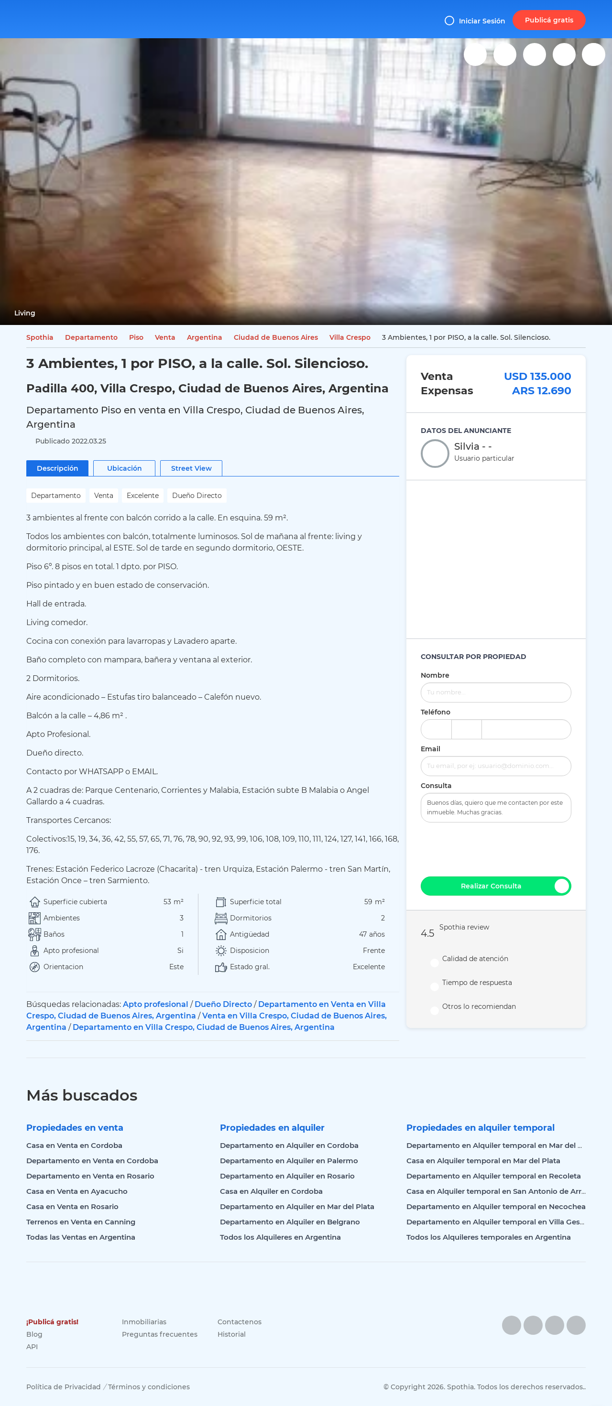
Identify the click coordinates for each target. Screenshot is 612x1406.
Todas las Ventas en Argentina (80, 1237)
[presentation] (496, 848)
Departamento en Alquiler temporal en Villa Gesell (497, 1221)
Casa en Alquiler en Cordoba (271, 1191)
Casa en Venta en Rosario (72, 1206)
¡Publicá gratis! (52, 1322)
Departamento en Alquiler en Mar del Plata (297, 1206)
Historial (232, 1334)
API (32, 1346)
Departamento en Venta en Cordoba (92, 1160)
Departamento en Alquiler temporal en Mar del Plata (501, 1145)
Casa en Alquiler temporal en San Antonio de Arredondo (508, 1191)
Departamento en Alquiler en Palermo (289, 1160)
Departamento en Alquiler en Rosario (287, 1175)
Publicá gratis (549, 20)
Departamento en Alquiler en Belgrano (290, 1221)
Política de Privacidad (63, 1387)
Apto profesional (155, 1004)
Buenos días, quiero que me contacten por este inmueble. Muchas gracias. (496, 807)
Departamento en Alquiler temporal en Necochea (496, 1206)
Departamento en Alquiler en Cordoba (289, 1145)
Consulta (436, 785)
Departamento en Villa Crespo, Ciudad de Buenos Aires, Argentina (204, 1027)
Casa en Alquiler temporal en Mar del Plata (483, 1160)
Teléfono (435, 712)
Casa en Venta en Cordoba (74, 1145)
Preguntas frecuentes (159, 1334)
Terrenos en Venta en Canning (80, 1221)
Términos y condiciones (149, 1387)
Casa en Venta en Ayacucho (77, 1191)
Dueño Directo (223, 1004)
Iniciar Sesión (475, 20)
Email (430, 749)
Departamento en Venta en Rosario (90, 1175)
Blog (34, 1334)
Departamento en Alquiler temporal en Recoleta (493, 1175)
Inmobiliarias (144, 1322)
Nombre (435, 675)
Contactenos (240, 1322)
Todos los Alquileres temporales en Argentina (488, 1237)
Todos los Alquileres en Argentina (280, 1237)
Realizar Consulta (515, 886)
